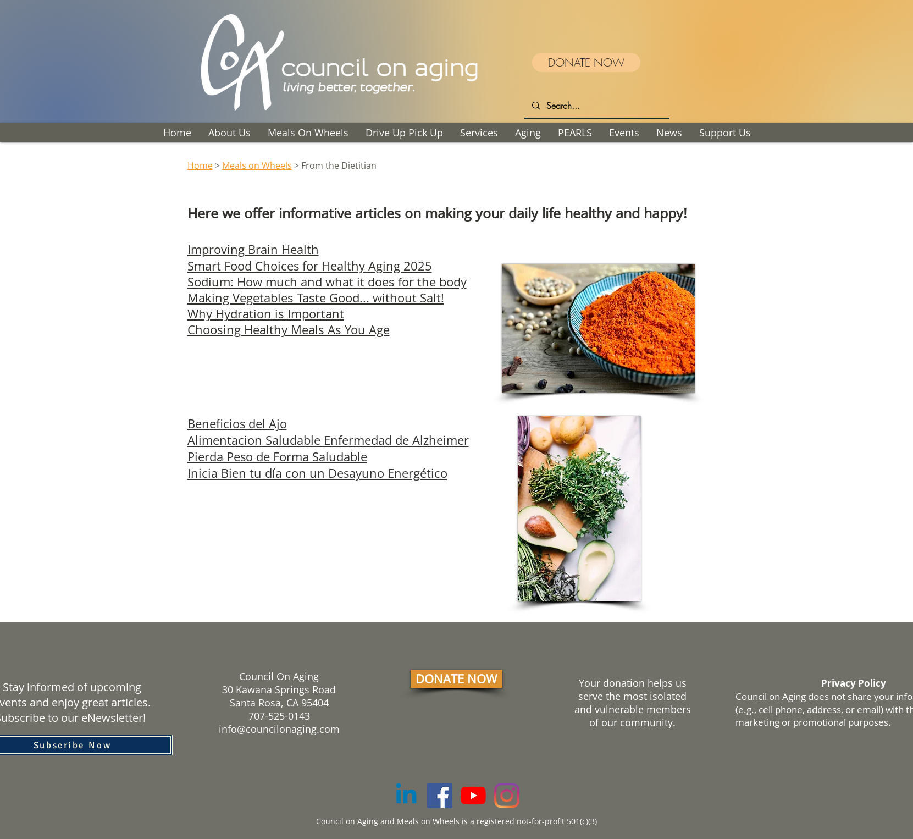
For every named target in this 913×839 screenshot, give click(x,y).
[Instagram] (506, 795)
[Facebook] (439, 795)
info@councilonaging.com (279, 729)
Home (200, 165)
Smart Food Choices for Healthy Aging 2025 (309, 265)
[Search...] (596, 106)
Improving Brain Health (253, 249)
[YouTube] (473, 795)
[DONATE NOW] (586, 62)
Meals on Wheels (257, 165)
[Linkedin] (406, 795)
